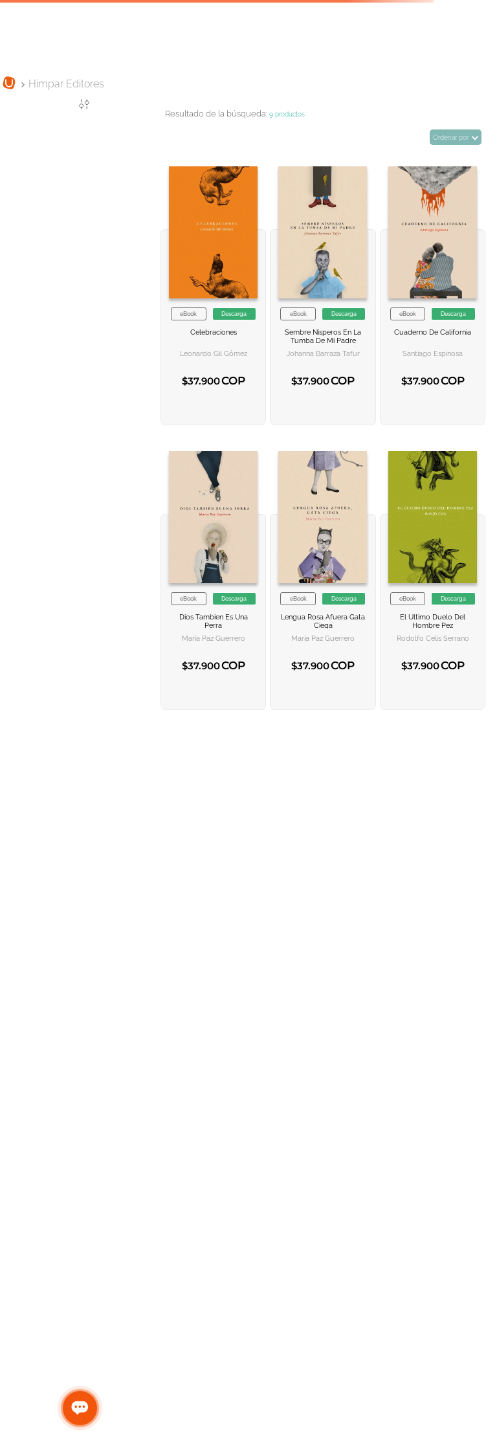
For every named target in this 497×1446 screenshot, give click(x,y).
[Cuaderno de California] (432, 284)
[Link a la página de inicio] (9, 84)
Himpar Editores (66, 84)
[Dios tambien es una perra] (213, 569)
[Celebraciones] (213, 284)
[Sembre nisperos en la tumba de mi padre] (322, 284)
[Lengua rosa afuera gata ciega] (322, 569)
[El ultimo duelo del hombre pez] (432, 569)
